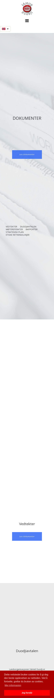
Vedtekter (11, 226)
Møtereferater (14, 229)
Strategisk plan (15, 232)
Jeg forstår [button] (27, 693)
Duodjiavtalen (28, 226)
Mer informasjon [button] (13, 685)
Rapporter (31, 229)
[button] (27, 21)
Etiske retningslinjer (17, 234)
